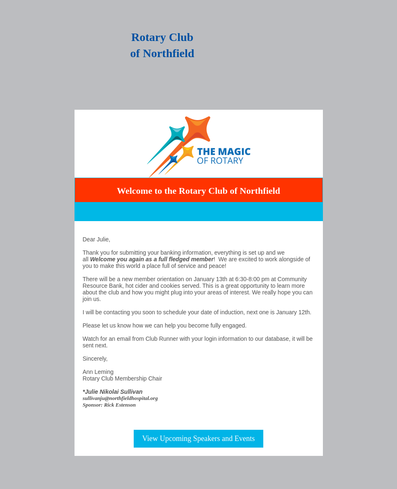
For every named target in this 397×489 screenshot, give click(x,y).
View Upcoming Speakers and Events (198, 438)
